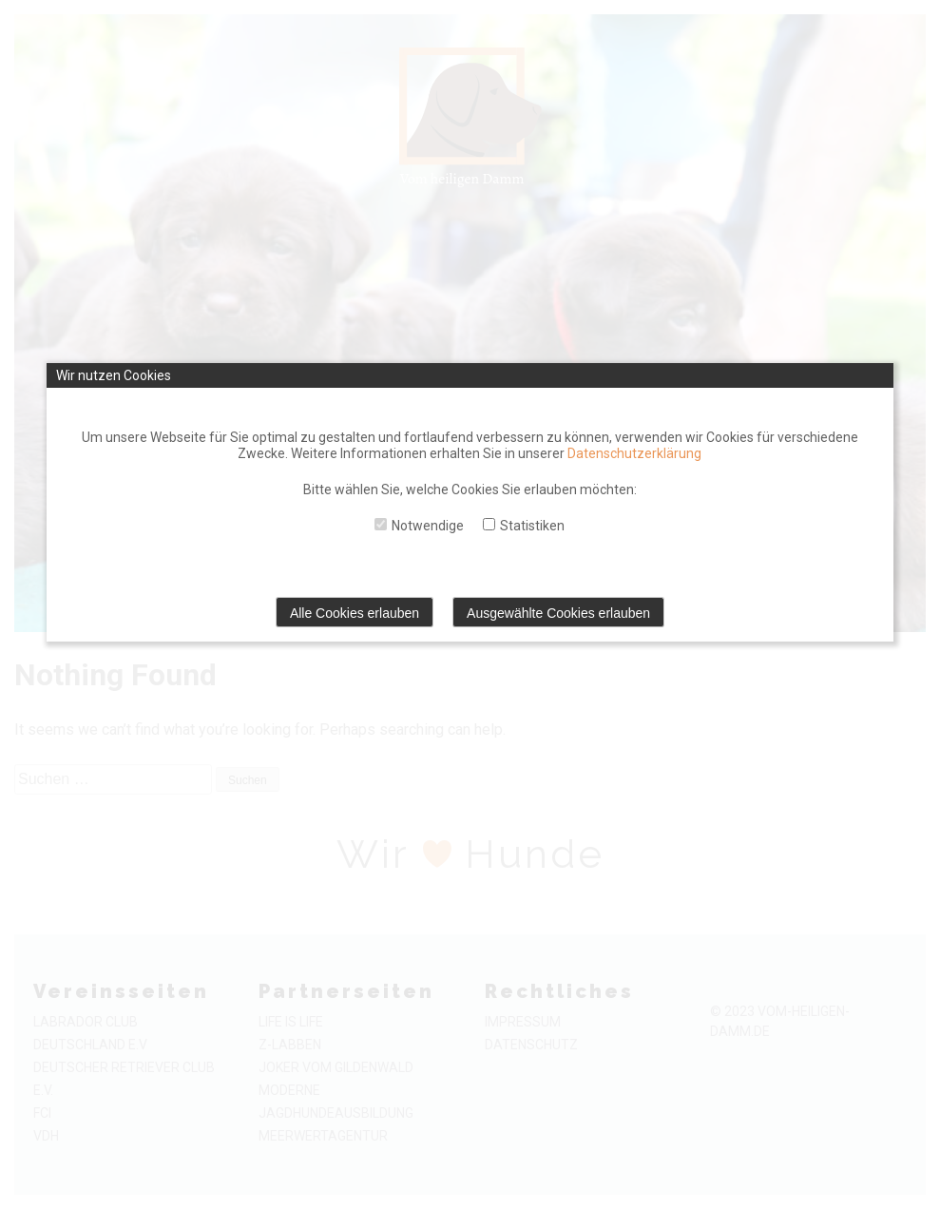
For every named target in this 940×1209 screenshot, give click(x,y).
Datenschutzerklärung (634, 453)
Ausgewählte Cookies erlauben (558, 613)
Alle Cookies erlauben (354, 613)
